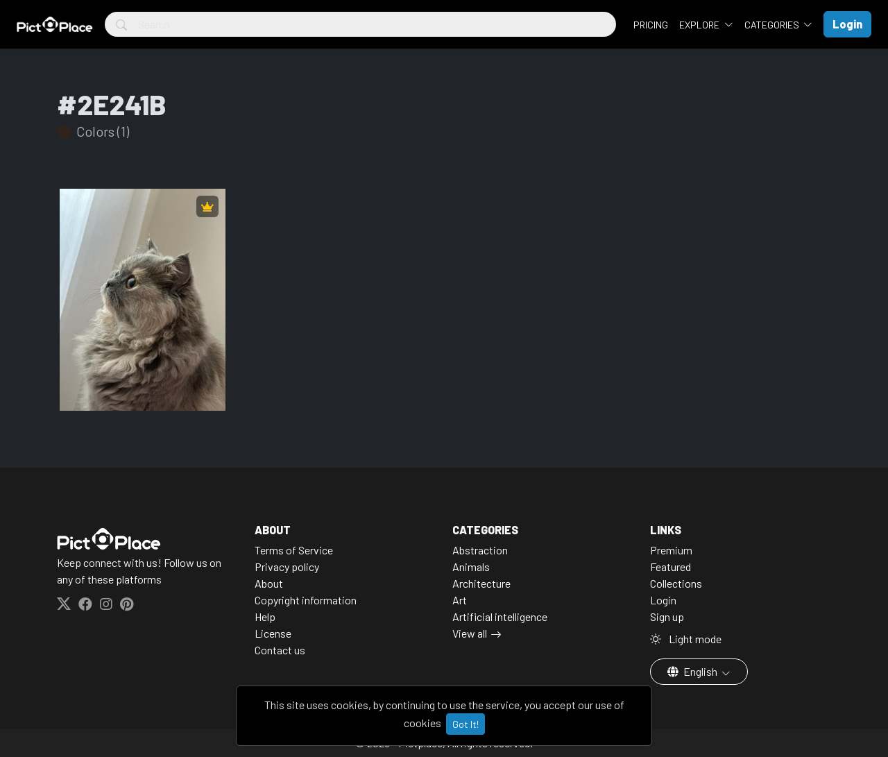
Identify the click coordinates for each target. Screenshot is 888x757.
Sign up (667, 616)
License (273, 633)
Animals (471, 566)
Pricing (650, 25)
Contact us (280, 649)
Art (459, 599)
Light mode (686, 638)
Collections (676, 583)
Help (265, 616)
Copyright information (306, 599)
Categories (772, 25)
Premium (671, 549)
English (693, 671)
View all (469, 633)
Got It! (465, 724)
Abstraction (480, 549)
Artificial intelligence (499, 616)
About (269, 583)
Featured (670, 566)
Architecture (481, 583)
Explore (700, 25)
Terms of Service (294, 549)
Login (663, 599)
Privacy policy (287, 566)
